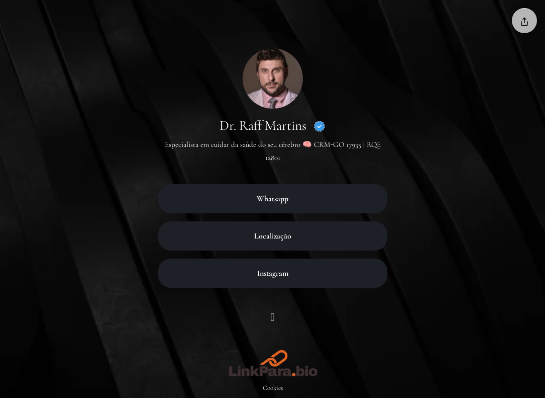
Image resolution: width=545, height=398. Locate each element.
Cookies (273, 388)
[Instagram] (272, 319)
